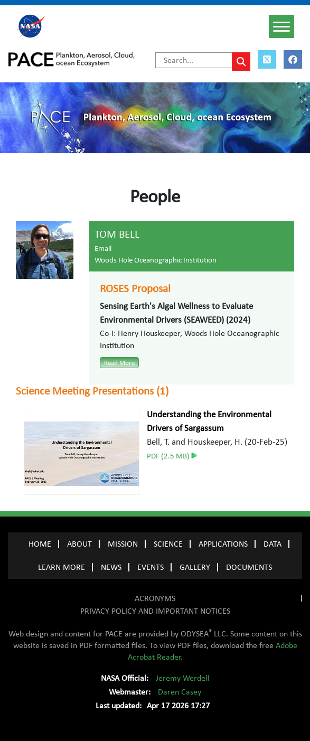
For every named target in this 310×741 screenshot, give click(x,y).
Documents (249, 567)
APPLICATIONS (223, 544)
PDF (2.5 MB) (172, 456)
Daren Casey (179, 692)
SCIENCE (168, 544)
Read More (119, 363)
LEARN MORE (61, 567)
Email (103, 248)
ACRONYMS (155, 598)
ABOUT (79, 544)
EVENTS (150, 567)
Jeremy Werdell (183, 678)
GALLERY (195, 567)
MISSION (123, 544)
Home (40, 544)
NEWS (111, 567)
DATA (272, 544)
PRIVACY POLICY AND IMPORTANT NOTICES (155, 611)
